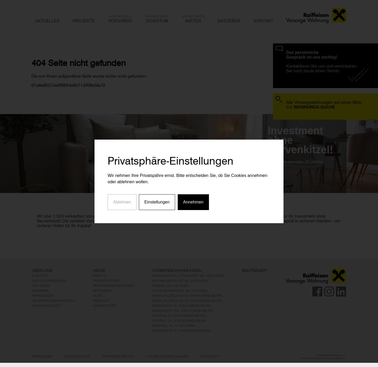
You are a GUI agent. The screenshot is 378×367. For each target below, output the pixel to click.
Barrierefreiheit (118, 356)
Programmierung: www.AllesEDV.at (323, 358)
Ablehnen (122, 197)
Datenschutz (77, 356)
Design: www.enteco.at (331, 355)
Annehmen (193, 197)
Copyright (210, 356)
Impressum (42, 356)
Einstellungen (157, 197)
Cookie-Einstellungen (167, 356)
